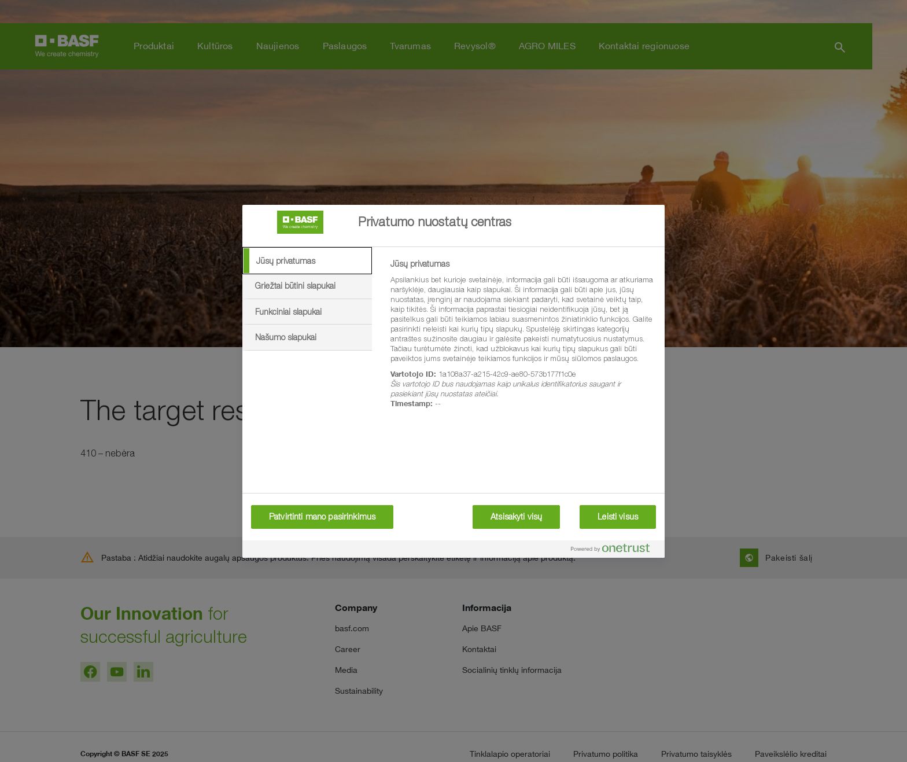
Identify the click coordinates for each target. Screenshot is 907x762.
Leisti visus (618, 516)
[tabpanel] (523, 340)
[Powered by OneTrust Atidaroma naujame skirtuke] (615, 550)
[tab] (307, 261)
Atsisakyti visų (516, 516)
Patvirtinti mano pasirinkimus (322, 516)
